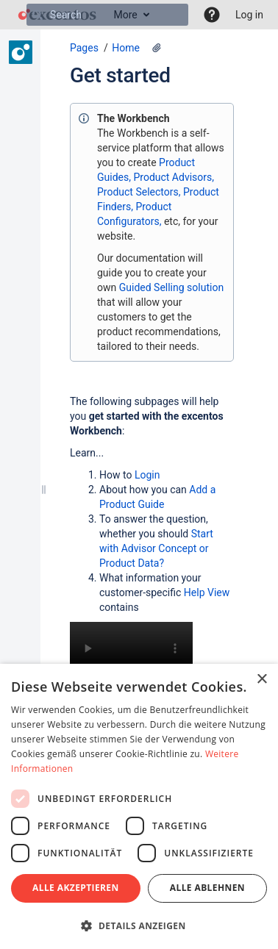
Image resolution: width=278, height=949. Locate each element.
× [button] (261, 679)
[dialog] (139, 806)
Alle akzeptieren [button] (75, 887)
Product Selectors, (138, 192)
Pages (84, 48)
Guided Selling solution (171, 287)
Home (126, 48)
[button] (212, 14)
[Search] (37, 15)
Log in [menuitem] (249, 15)
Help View (206, 592)
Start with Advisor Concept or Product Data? (156, 548)
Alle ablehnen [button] (207, 887)
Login (147, 475)
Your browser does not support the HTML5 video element (131, 653)
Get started (120, 75)
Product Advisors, (173, 177)
